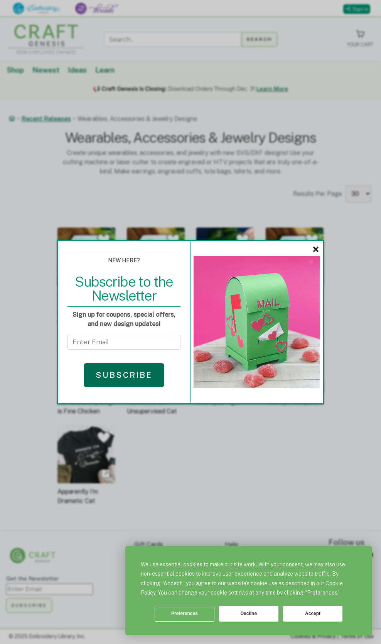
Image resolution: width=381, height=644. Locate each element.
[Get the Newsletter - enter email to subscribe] (123, 342)
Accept (312, 613)
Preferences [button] (322, 593)
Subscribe (124, 375)
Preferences (184, 613)
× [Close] (315, 250)
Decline (248, 613)
